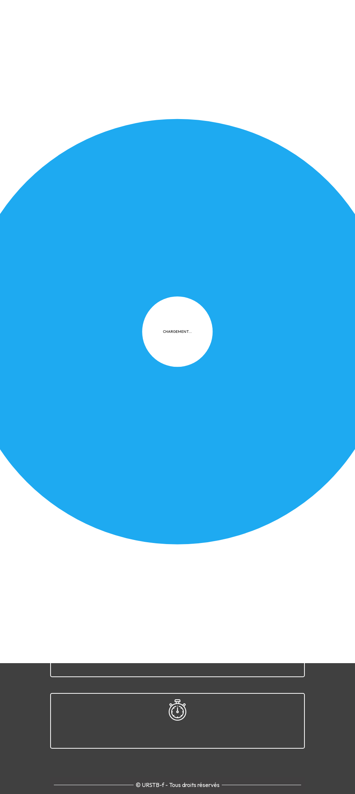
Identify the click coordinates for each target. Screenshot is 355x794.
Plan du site (250, 418)
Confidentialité (156, 418)
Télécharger (100, 228)
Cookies (195, 418)
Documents (249, 178)
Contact (285, 418)
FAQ (220, 418)
